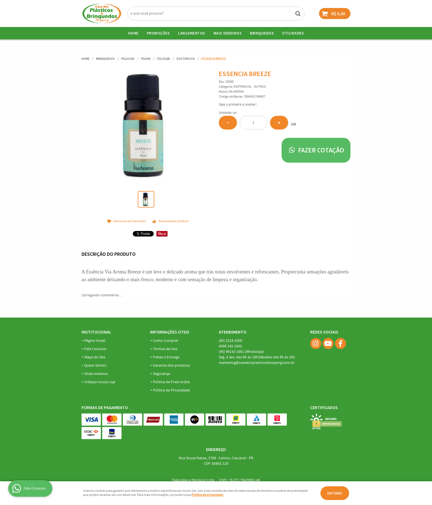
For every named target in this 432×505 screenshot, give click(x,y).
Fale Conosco (95, 348)
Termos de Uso (165, 348)
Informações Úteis (169, 332)
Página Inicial (95, 340)
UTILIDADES (293, 33)
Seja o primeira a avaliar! (238, 104)
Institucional (96, 332)
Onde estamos (96, 373)
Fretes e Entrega (166, 357)
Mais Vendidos (228, 33)
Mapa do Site (94, 357)
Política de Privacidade (171, 390)
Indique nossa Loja (99, 382)
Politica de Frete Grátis (171, 382)
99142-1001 (241, 351)
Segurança (161, 373)
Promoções (158, 33)
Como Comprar (165, 340)
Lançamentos (191, 33)
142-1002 (230, 346)
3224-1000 (230, 340)
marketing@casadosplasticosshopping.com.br (257, 362)
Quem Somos (95, 365)
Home (133, 33)
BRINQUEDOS (262, 33)
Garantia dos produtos (171, 365)
